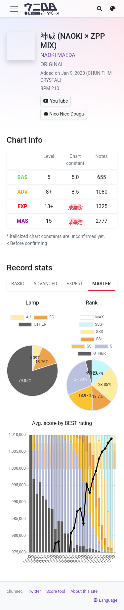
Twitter (34, 591)
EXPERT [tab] (74, 283)
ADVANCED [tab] (45, 283)
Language (105, 600)
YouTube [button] (55, 101)
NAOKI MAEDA (57, 55)
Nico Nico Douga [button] (64, 114)
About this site (84, 591)
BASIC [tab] (17, 283)
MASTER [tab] (101, 283)
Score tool (55, 591)
